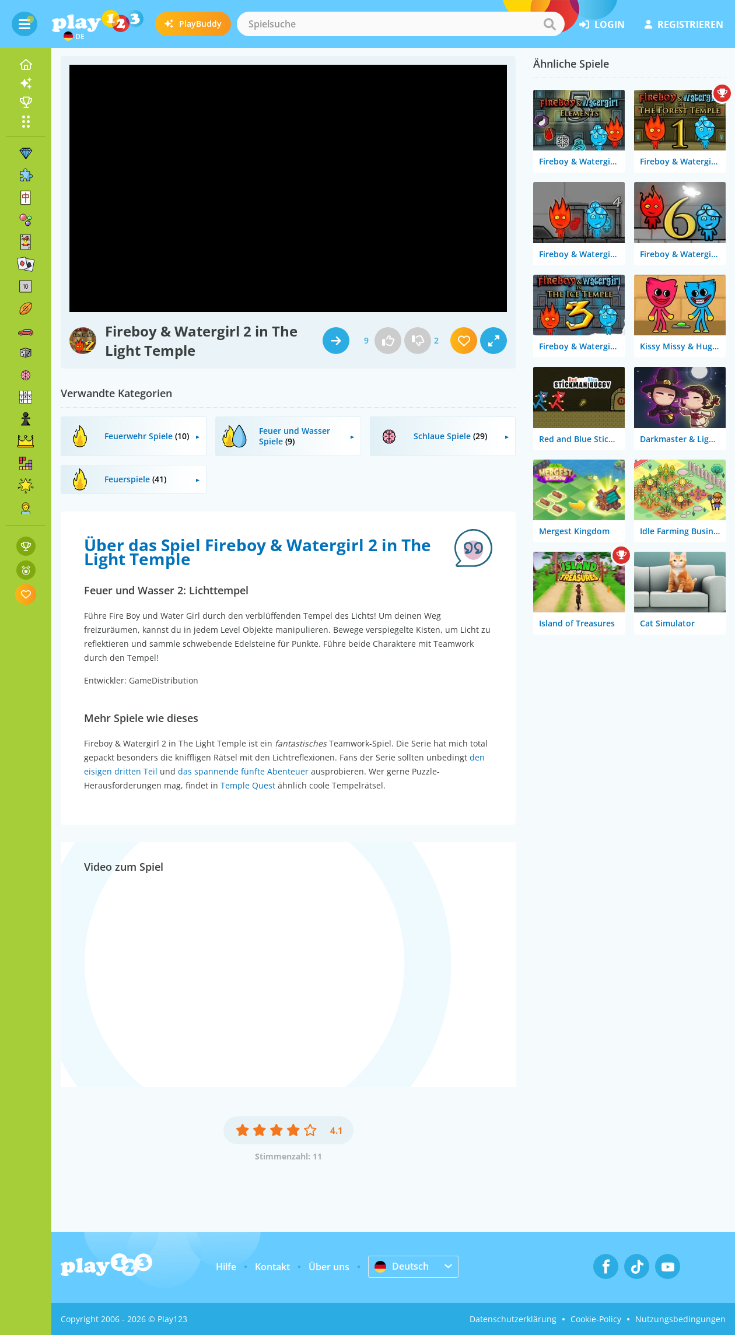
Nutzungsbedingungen (680, 1319)
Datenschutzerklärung (513, 1319)
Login (602, 24)
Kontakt (272, 1266)
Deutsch (401, 1266)
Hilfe (226, 1266)
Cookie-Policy (595, 1319)
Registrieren (684, 24)
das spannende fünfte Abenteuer (243, 771)
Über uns (329, 1266)
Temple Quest (247, 785)
